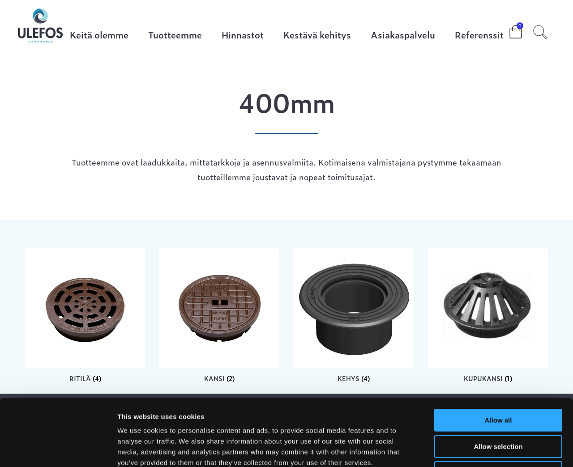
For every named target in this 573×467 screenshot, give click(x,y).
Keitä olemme (99, 35)
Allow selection (498, 384)
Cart (508, 29)
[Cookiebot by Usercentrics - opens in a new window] (58, 449)
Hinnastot (243, 35)
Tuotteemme (175, 35)
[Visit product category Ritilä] (85, 315)
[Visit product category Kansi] (219, 315)
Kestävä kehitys (317, 35)
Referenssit (479, 35)
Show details (470, 449)
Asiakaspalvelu (403, 35)
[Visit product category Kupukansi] (488, 315)
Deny (498, 410)
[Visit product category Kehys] (354, 315)
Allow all (498, 357)
